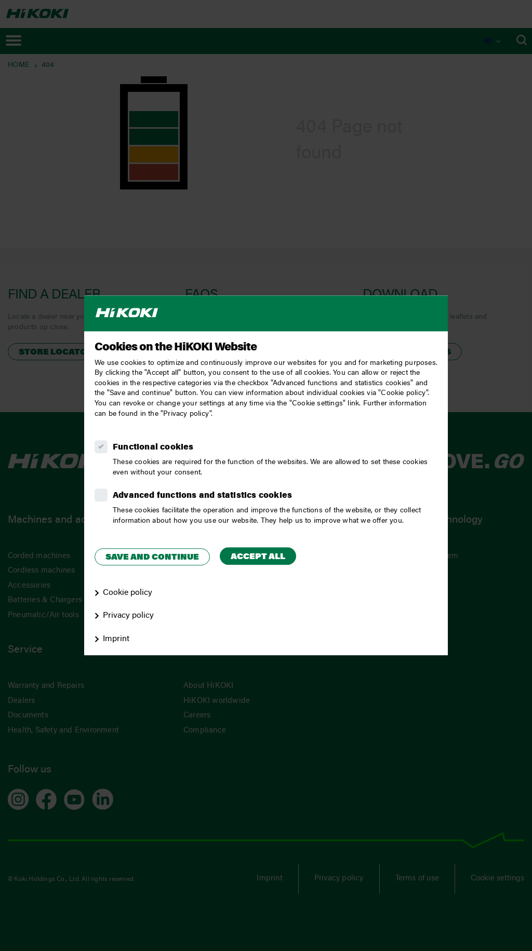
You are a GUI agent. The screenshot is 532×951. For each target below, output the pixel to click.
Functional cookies (153, 447)
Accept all (258, 557)
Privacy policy (128, 616)
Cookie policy (127, 593)
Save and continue (152, 557)
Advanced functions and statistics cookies (202, 496)
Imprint (116, 639)
